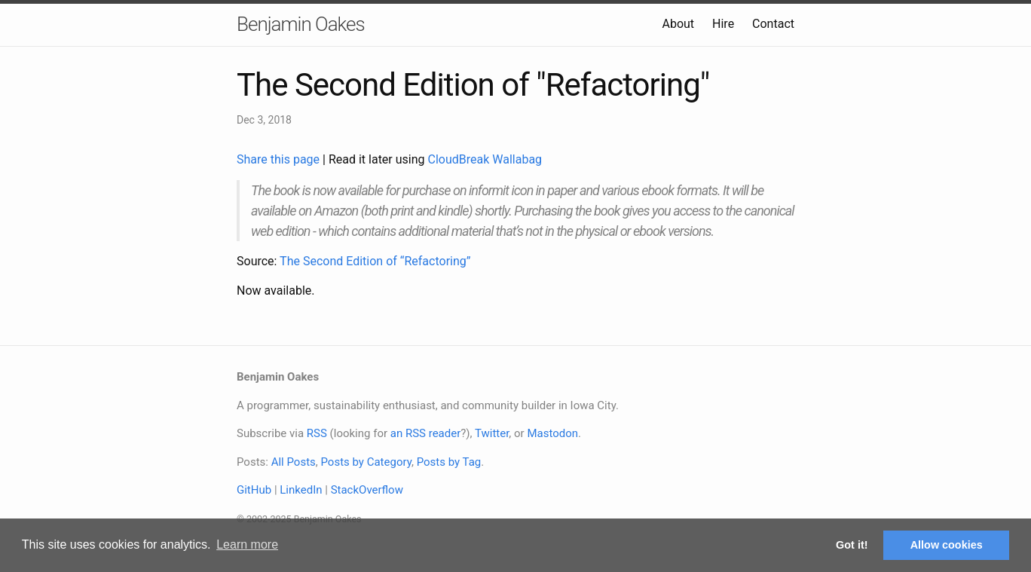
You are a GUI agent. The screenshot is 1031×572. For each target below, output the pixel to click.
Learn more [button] (247, 544)
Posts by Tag (449, 462)
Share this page (280, 159)
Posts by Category (365, 462)
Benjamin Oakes (301, 24)
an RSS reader (425, 433)
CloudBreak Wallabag (485, 159)
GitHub (254, 490)
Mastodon (552, 433)
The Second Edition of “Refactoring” (375, 261)
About (678, 24)
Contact (773, 24)
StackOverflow (367, 490)
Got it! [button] (851, 545)
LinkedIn (301, 490)
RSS (317, 433)
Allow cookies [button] (946, 545)
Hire (723, 24)
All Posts (293, 462)
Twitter (492, 433)
